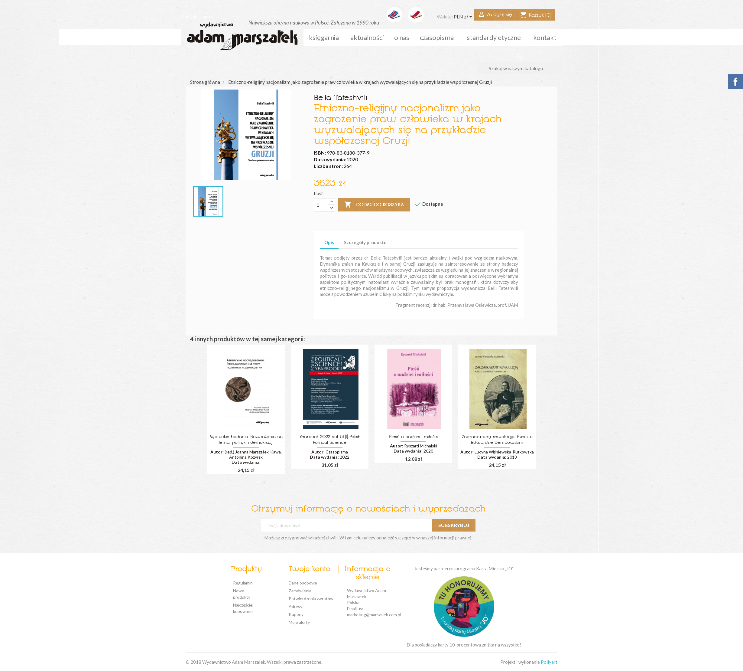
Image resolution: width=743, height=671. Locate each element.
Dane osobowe (303, 582)
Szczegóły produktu (365, 242)
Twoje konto (309, 569)
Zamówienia (300, 590)
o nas (401, 37)
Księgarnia (324, 37)
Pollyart (549, 662)
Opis (329, 242)
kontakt (544, 37)
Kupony (296, 614)
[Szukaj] (519, 68)
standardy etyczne (494, 37)
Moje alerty (299, 622)
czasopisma (437, 37)
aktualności (367, 37)
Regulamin (243, 582)
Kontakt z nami (197, 16)
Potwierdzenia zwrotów (311, 598)
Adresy (295, 606)
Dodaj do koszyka (374, 205)
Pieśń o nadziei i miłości (413, 437)
